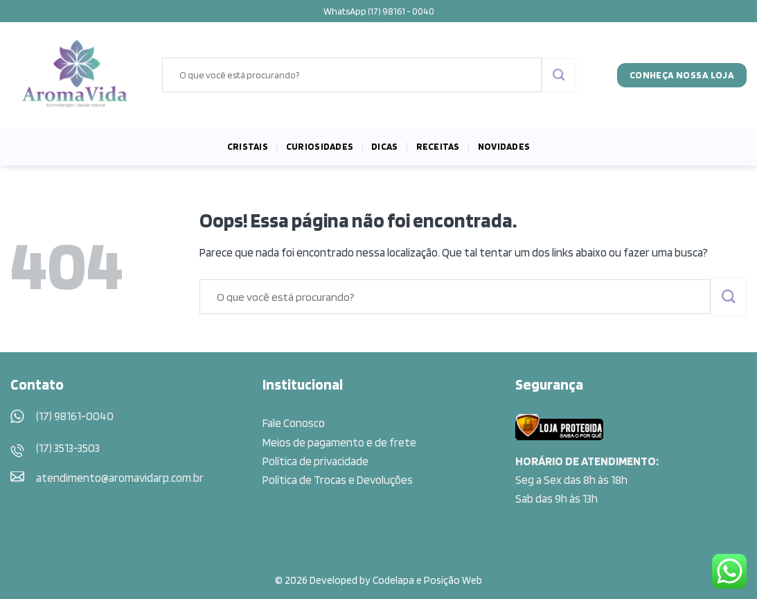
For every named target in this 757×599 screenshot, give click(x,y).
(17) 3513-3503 (68, 448)
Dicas (384, 146)
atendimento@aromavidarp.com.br (120, 478)
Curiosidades (319, 146)
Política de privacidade (315, 461)
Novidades (504, 146)
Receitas (438, 146)
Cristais (247, 146)
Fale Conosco (293, 423)
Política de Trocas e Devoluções (337, 480)
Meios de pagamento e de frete (339, 442)
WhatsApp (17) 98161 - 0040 (378, 11)
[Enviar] (559, 75)
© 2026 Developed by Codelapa (344, 580)
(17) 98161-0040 (75, 416)
